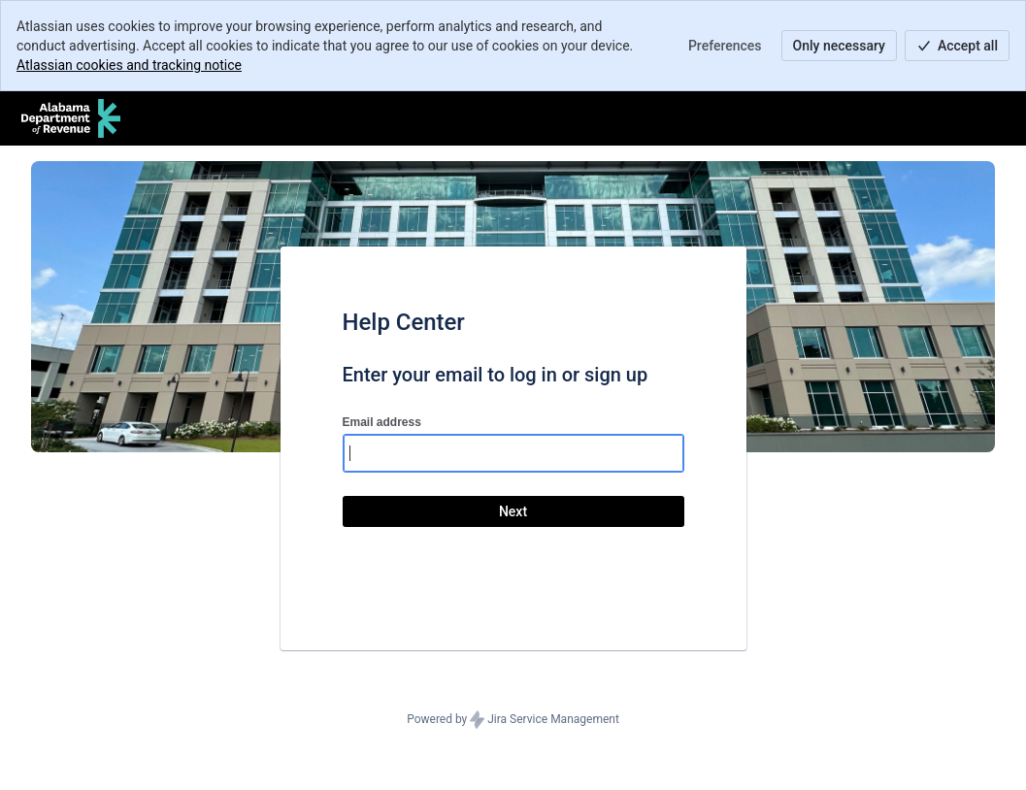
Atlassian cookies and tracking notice (129, 65)
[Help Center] (71, 118)
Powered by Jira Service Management (513, 720)
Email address (382, 422)
